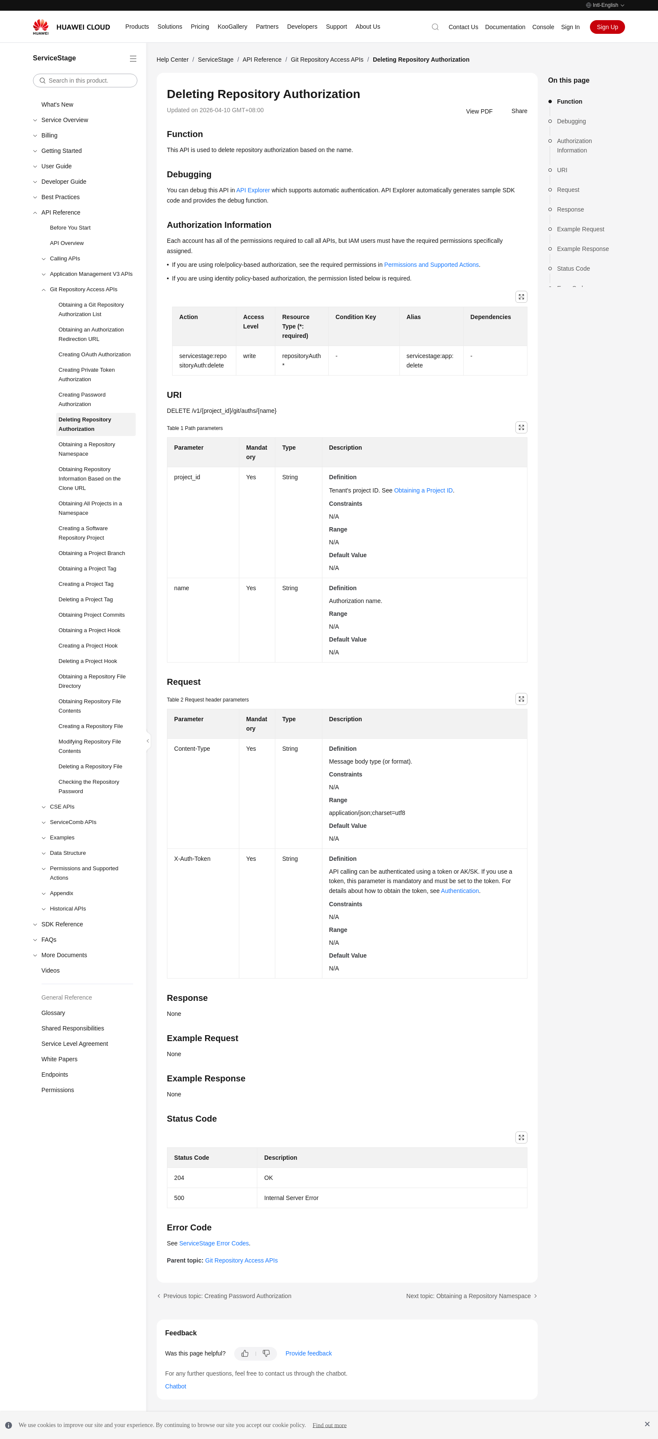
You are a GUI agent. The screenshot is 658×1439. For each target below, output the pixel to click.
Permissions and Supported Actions (84, 873)
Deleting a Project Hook (88, 661)
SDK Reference (62, 924)
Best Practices (61, 197)
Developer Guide (64, 181)
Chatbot (175, 1386)
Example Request (580, 229)
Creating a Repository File (91, 726)
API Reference (61, 212)
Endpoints (55, 1074)
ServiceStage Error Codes (214, 1243)
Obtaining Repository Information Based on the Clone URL (90, 478)
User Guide (57, 166)
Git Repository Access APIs (84, 289)
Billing (49, 135)
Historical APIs (68, 908)
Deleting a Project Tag (86, 599)
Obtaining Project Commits (92, 615)
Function (569, 101)
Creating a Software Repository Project (83, 533)
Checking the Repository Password (89, 786)
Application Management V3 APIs (91, 274)
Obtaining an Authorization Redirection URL (91, 334)
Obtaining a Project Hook (90, 630)
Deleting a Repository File (90, 766)
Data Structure (68, 853)
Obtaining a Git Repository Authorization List (91, 309)
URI (562, 170)
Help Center (173, 59)
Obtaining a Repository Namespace (87, 449)
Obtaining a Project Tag (87, 568)
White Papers (59, 1059)
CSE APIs (62, 806)
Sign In (570, 27)
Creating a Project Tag (86, 584)
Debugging (571, 121)
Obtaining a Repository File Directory (92, 681)
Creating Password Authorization (82, 399)
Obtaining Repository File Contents (90, 706)
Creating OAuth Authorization (95, 354)
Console (543, 27)
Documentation (505, 27)
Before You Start (70, 227)
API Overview (67, 243)
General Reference (67, 997)
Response (570, 209)
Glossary (53, 1012)
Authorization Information (574, 145)
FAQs (49, 939)
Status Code (573, 268)
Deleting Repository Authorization (85, 424)
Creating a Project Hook (88, 645)
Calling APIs (65, 258)
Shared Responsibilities (73, 1028)
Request (568, 189)
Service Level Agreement (75, 1043)
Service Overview (65, 119)
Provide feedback (309, 1353)
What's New (57, 104)
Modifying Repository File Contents (90, 746)
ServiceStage (215, 59)
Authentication (460, 890)
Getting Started (62, 150)
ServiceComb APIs (73, 822)
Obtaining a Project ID (423, 490)
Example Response (583, 248)
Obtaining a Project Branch (92, 553)
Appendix (61, 893)
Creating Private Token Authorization (87, 374)
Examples (62, 837)
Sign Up (607, 27)
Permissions (58, 1090)
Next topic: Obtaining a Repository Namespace (468, 1296)
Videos (51, 970)
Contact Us (463, 27)
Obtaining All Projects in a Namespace (90, 508)
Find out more (329, 1425)
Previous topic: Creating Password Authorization (228, 1296)
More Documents (64, 955)
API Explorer (253, 190)
